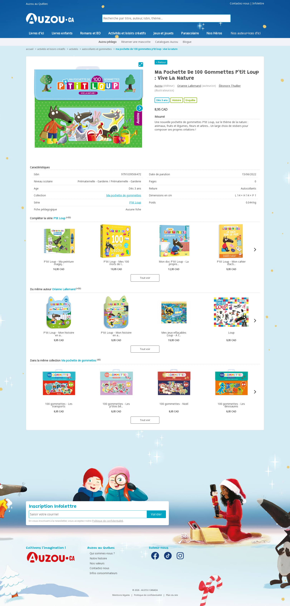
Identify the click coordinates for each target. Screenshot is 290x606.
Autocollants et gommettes (97, 49)
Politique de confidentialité (107, 520)
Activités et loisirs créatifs (51, 49)
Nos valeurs (95, 563)
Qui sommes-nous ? (101, 553)
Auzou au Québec (37, 3)
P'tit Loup (135, 202)
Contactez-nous (239, 3)
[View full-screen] (140, 64)
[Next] (139, 108)
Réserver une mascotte (136, 42)
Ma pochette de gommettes (123, 195)
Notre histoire (97, 558)
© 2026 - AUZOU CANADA (145, 590)
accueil (29, 49)
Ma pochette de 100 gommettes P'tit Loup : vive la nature (146, 49)
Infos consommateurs (102, 573)
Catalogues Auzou (166, 42)
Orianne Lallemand (189, 86)
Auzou (158, 86)
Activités (73, 49)
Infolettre (258, 3)
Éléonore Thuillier (230, 86)
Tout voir (145, 277)
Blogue (187, 42)
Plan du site (172, 595)
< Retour (161, 62)
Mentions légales (121, 595)
